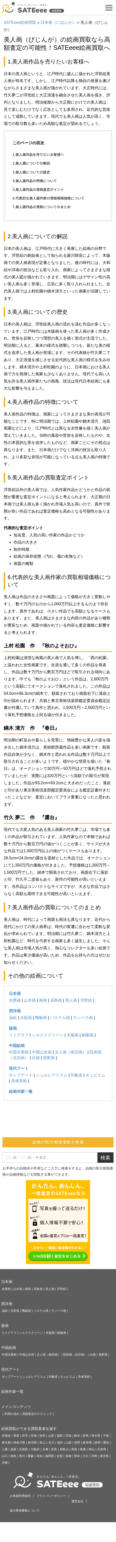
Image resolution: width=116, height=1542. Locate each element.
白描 (36, 1058)
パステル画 (60, 1018)
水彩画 (26, 1018)
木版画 (72, 1035)
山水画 (30, 1000)
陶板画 (41, 1018)
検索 (105, 1157)
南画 (43, 1000)
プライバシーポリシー (51, 1496)
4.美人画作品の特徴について (35, 180)
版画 (13, 1028)
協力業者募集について (24, 1510)
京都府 (23, 1449)
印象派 (76, 1075)
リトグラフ (19, 1035)
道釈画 (49, 1058)
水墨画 (15, 1000)
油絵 (13, 1018)
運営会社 (77, 1501)
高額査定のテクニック (37, 1414)
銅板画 (88, 1035)
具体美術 (19, 1081)
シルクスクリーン (47, 1035)
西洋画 (15, 1011)
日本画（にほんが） (58, 22)
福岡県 (49, 1456)
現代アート (19, 1068)
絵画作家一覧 (21, 1091)
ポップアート (21, 1075)
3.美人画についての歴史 (31, 172)
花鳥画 (56, 1000)
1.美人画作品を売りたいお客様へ (38, 154)
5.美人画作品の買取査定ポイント (38, 189)
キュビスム (95, 1075)
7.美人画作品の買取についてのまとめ (42, 206)
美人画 (71, 1000)
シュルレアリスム (51, 1075)
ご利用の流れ (10, 1414)
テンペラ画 (83, 1018)
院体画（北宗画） (75, 1354)
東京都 (6, 1442)
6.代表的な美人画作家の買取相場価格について (48, 198)
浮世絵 (86, 1000)
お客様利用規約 (20, 1496)
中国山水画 (42, 1052)
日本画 (15, 993)
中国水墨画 (19, 1052)
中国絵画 (17, 1046)
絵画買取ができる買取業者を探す (29, 1428)
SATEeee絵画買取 (20, 22)
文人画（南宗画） (70, 1052)
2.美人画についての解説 (31, 163)
